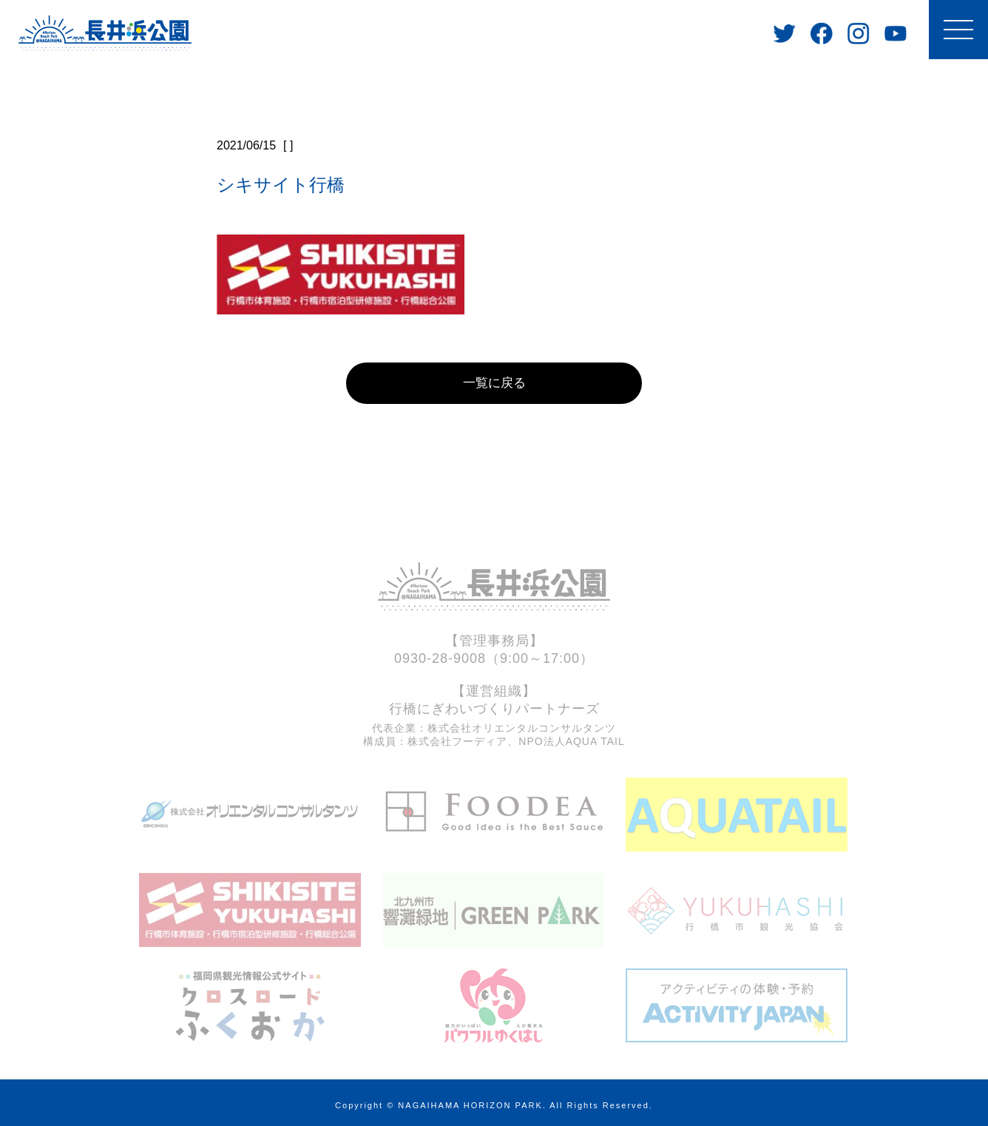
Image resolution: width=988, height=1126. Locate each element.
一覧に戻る (494, 376)
